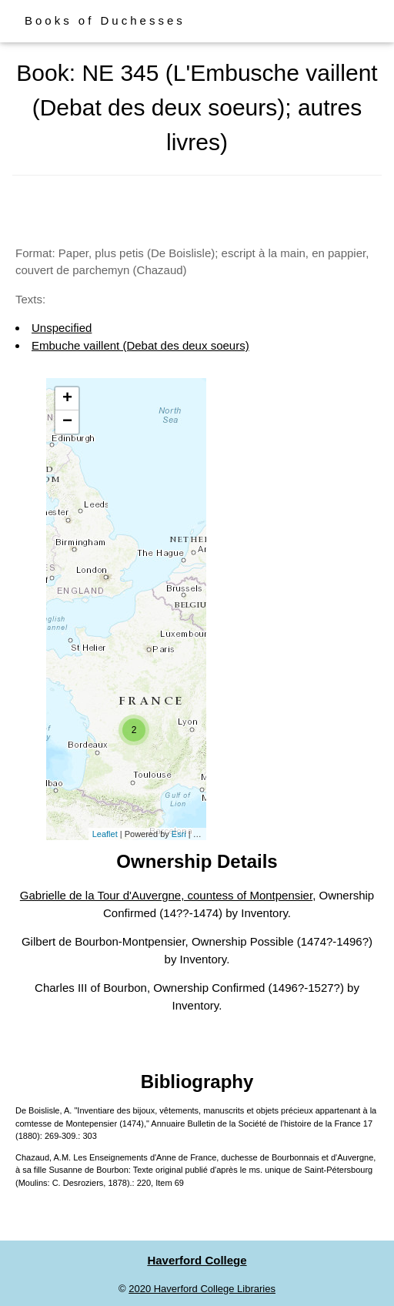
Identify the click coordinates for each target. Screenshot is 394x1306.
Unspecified (62, 327)
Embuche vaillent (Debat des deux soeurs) (140, 345)
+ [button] (67, 398)
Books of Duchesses (105, 20)
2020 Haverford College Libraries (202, 1288)
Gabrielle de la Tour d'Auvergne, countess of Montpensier (166, 895)
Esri (179, 834)
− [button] (67, 422)
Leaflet (105, 834)
